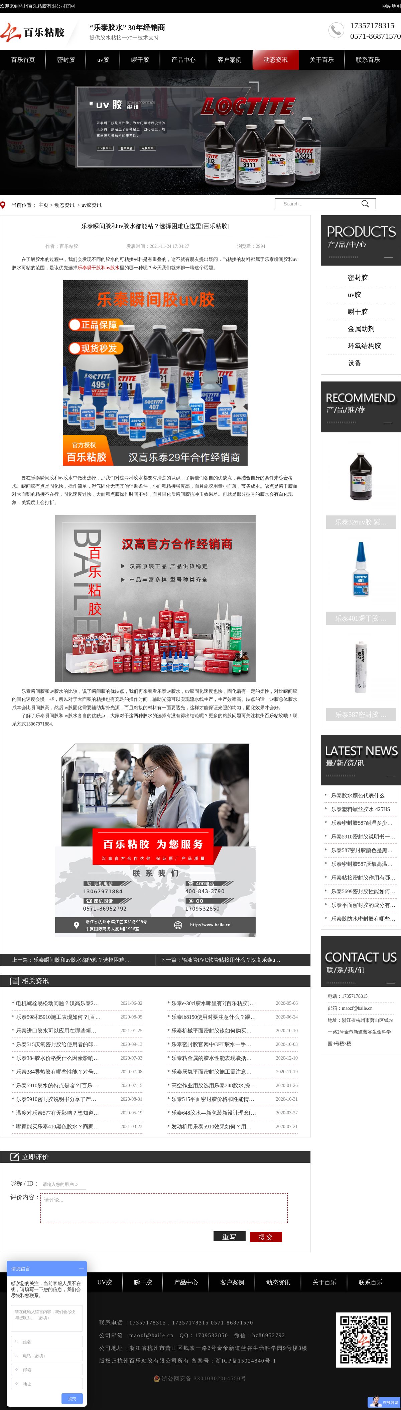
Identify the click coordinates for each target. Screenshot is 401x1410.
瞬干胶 (140, 59)
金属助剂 (361, 328)
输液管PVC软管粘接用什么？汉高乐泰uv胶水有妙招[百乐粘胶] (230, 961)
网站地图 (391, 6)
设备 (354, 362)
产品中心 (183, 59)
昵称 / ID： (24, 1183)
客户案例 (230, 59)
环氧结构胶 (364, 345)
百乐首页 (23, 59)
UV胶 (104, 1282)
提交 (266, 1237)
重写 (229, 1237)
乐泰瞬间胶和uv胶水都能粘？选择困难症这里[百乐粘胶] (81, 961)
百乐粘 (272, 715)
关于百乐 (322, 59)
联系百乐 (368, 59)
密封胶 (66, 59)
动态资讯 (276, 59)
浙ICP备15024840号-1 (246, 1361)
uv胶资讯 (92, 205)
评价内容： (25, 1197)
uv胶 (103, 59)
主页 (43, 205)
